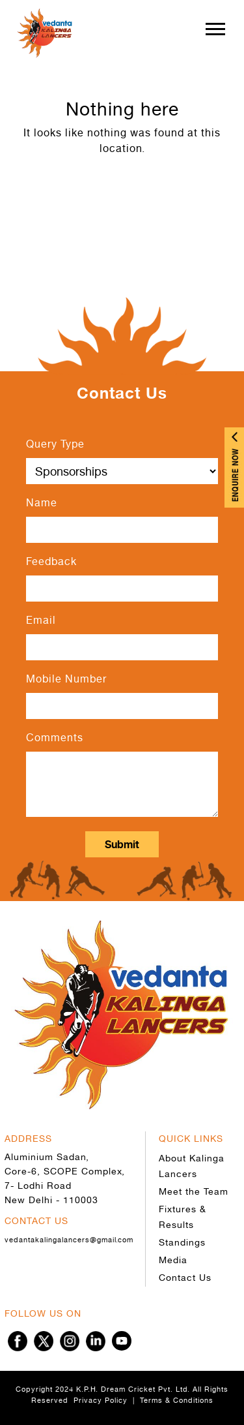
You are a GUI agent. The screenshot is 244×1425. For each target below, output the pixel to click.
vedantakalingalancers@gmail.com (69, 1239)
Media (173, 1259)
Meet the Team (193, 1191)
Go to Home (122, 193)
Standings (182, 1242)
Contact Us (185, 1277)
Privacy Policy (101, 1400)
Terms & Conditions (176, 1400)
